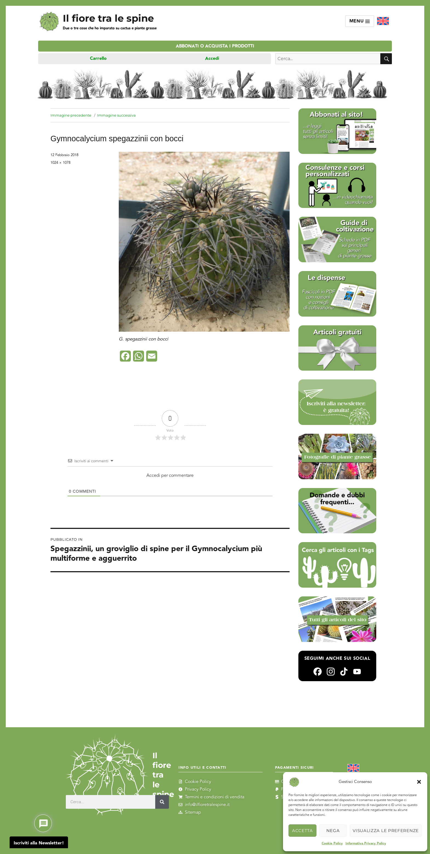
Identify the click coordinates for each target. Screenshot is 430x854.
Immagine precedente (70, 115)
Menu (359, 21)
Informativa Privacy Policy (366, 843)
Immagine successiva (116, 115)
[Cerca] (162, 802)
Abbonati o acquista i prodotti (215, 46)
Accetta (302, 830)
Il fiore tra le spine (108, 18)
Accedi (212, 58)
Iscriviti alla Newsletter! (39, 843)
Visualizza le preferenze (386, 830)
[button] (419, 782)
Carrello (98, 58)
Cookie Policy (332, 843)
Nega (333, 830)
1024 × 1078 (60, 162)
